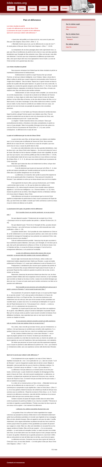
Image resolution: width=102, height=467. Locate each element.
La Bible (54, 8)
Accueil (11, 8)
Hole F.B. (69, 47)
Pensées (32, 8)
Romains (70, 39)
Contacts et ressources (16, 462)
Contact (64, 8)
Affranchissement (71, 27)
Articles (21, 8)
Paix (67, 29)
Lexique (43, 8)
